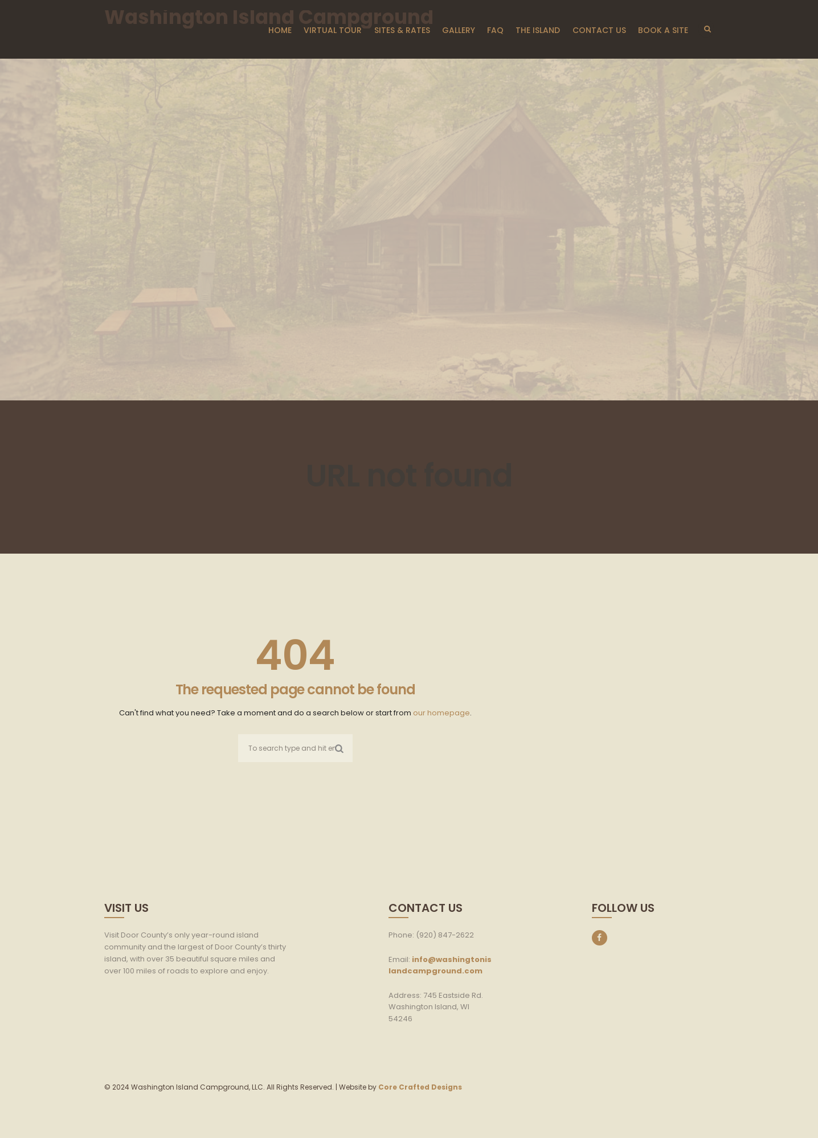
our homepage (441, 712)
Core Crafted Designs (420, 1087)
